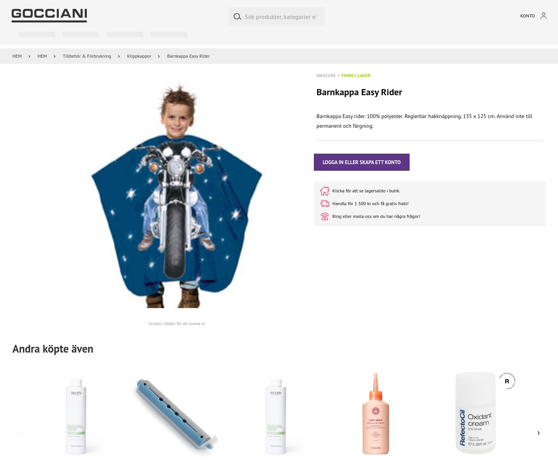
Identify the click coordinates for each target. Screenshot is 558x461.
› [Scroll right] (538, 432)
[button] (177, 194)
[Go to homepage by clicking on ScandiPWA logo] (49, 15)
